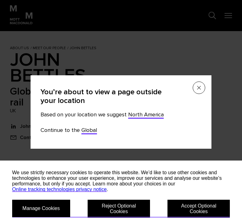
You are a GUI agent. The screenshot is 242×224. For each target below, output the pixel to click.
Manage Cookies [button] (41, 208)
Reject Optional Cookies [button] (119, 208)
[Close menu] (199, 88)
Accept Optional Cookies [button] (198, 208)
